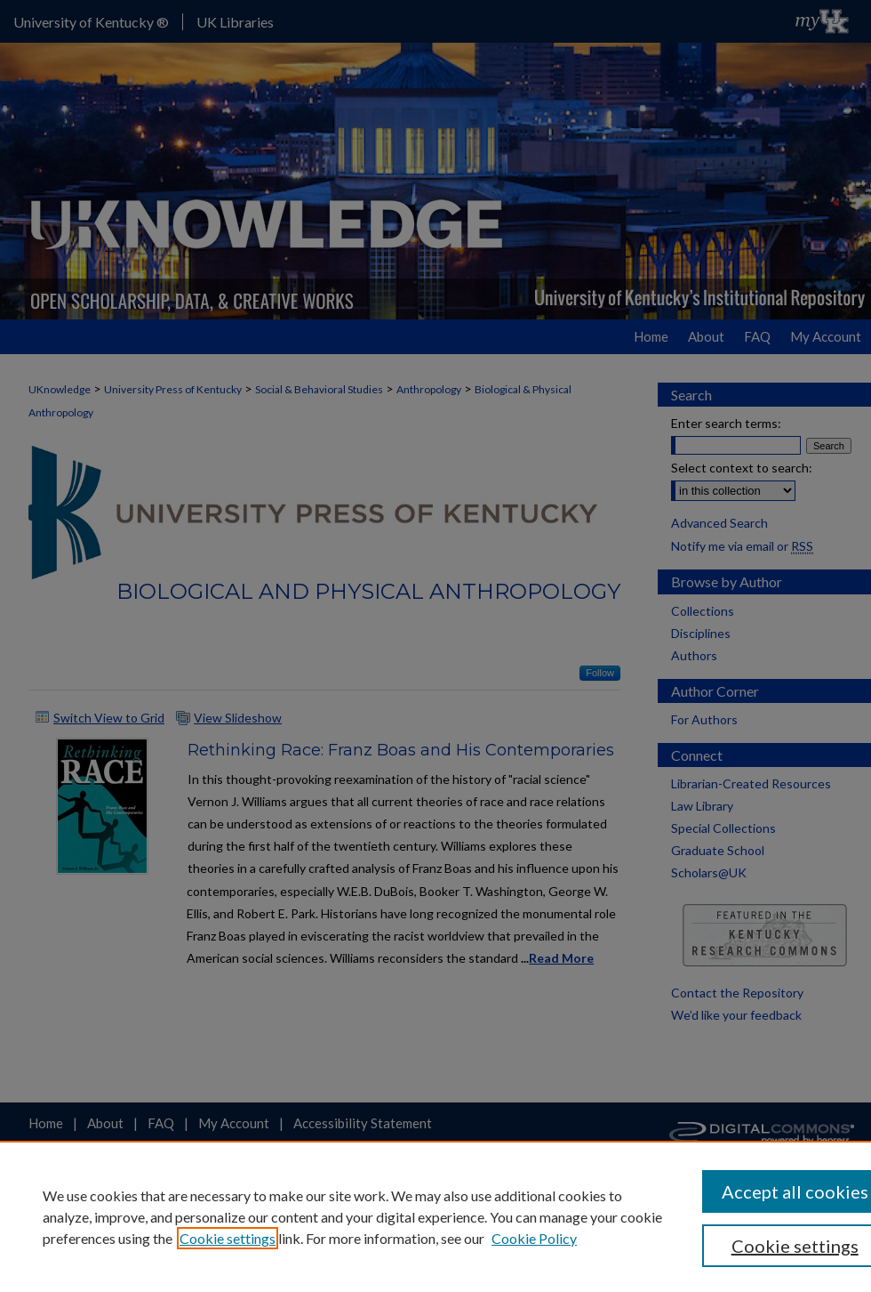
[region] (435, 1216)
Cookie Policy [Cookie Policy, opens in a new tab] (534, 1238)
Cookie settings (228, 1238)
